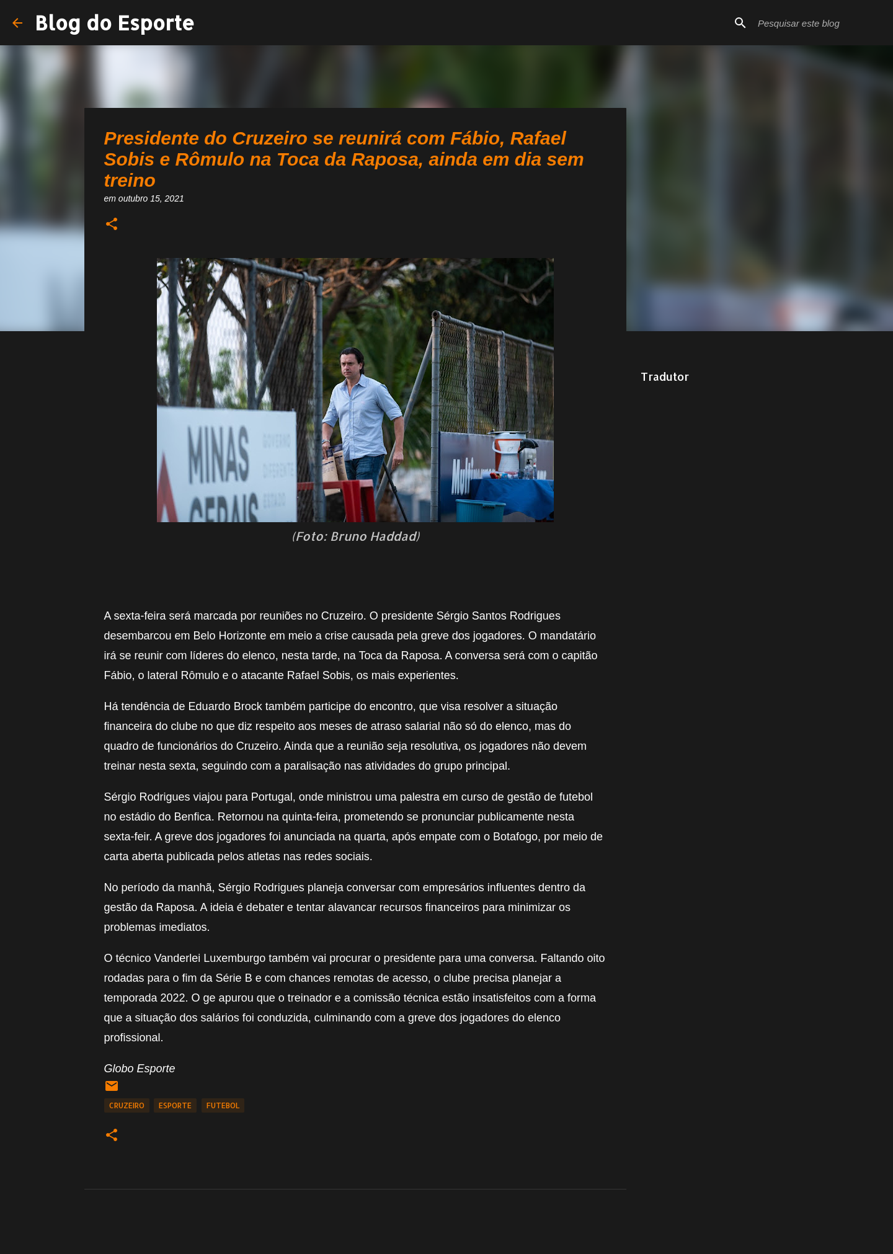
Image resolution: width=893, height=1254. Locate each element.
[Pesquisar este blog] (818, 23)
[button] (111, 224)
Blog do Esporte (115, 22)
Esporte (175, 1105)
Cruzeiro (126, 1105)
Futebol (223, 1105)
